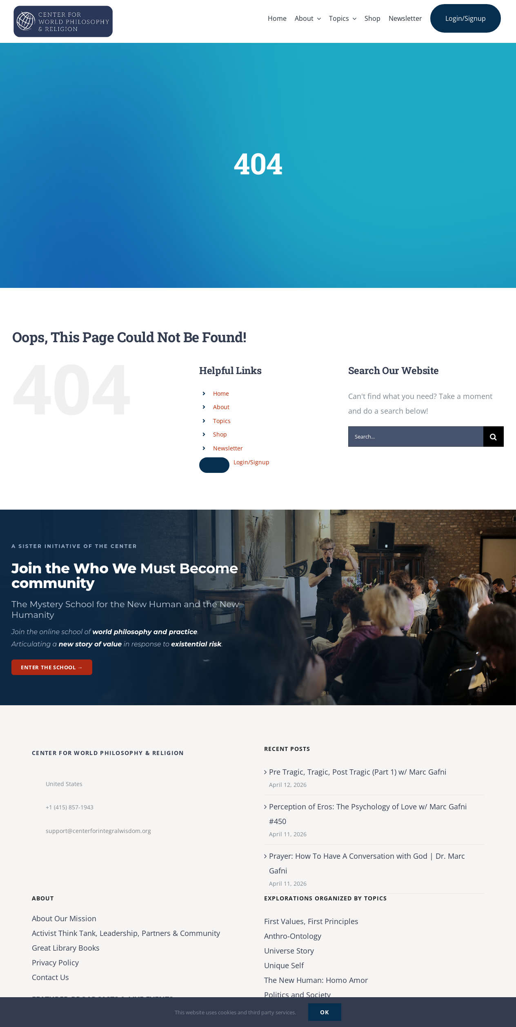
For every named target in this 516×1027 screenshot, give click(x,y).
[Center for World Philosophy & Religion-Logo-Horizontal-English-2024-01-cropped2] (63, 8)
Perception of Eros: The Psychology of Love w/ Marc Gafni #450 (368, 814)
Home (221, 393)
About (221, 407)
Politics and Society (297, 995)
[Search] (493, 436)
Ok (324, 1012)
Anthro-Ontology (292, 936)
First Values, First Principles (311, 921)
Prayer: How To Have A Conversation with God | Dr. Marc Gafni (367, 863)
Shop (220, 434)
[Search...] (415, 436)
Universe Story (289, 951)
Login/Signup (251, 462)
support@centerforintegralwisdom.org (98, 831)
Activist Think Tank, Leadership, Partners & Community (126, 933)
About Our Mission (64, 918)
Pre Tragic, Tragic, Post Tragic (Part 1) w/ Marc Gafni (358, 772)
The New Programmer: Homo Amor (316, 980)
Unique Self (284, 965)
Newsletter (228, 448)
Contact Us (50, 977)
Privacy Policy (55, 962)
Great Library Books (66, 948)
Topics (222, 421)
